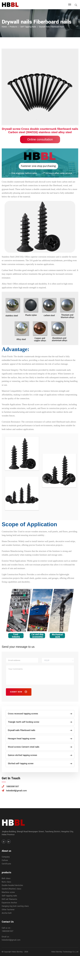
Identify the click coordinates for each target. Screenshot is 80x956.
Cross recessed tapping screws (40, 713)
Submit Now (18, 692)
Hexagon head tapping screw (40, 738)
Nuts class (6, 882)
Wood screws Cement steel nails (40, 746)
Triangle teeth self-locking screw (40, 721)
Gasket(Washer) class (11, 888)
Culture (5, 860)
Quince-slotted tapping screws (40, 755)
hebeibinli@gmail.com (11, 940)
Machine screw (8, 892)
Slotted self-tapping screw (40, 763)
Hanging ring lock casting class (15, 906)
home (4, 26)
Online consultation (40, 139)
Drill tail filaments (9, 899)
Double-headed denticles (12, 885)
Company (6, 856)
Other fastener (8, 909)
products (13, 26)
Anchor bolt (7, 913)
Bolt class (6, 878)
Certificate (6, 863)
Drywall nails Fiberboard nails (51, 26)
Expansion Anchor (9, 902)
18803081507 (7, 931)
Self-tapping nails (28, 26)
